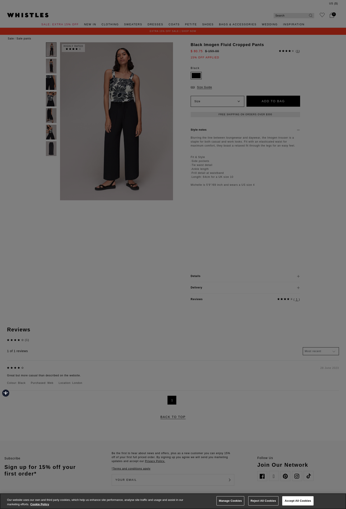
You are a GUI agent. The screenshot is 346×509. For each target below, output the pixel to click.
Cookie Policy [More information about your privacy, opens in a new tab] (39, 504)
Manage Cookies (230, 500)
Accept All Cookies (298, 500)
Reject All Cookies (263, 500)
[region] (173, 501)
